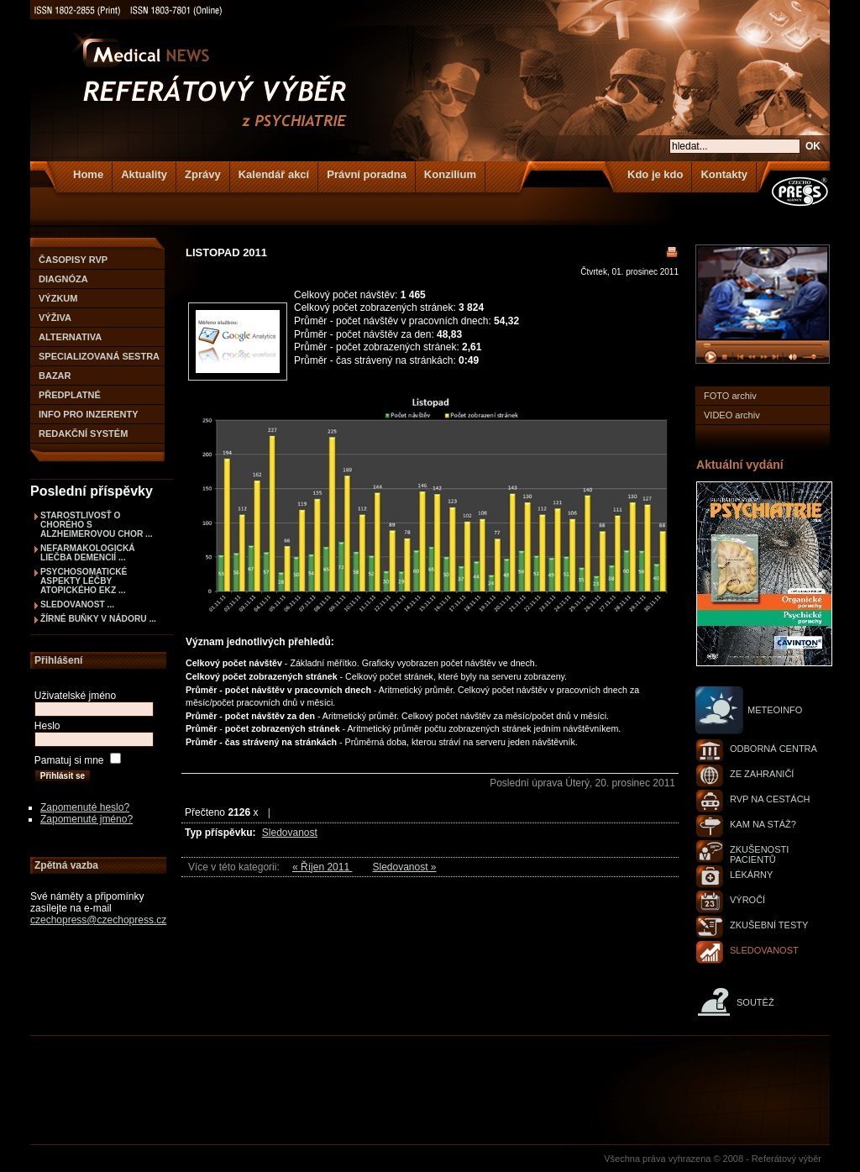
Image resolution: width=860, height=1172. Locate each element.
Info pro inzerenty (89, 414)
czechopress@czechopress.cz (98, 920)
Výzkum (58, 298)
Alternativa (70, 337)
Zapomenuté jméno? (86, 819)
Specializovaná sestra (99, 356)
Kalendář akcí (274, 174)
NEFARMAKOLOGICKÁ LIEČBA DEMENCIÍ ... (87, 553)
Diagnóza (63, 279)
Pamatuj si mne (69, 760)
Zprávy (203, 174)
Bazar (55, 376)
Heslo (47, 726)
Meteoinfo (774, 710)
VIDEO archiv (732, 415)
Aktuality (144, 174)
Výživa (55, 318)
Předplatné (70, 395)
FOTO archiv (730, 396)
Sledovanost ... (77, 604)
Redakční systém (83, 433)
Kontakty (723, 174)
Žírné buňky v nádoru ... (98, 618)
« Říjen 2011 (322, 867)
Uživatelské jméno (75, 696)
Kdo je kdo (655, 174)
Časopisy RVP (73, 260)
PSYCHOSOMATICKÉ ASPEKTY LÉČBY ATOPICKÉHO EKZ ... (83, 581)
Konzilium (450, 174)
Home (88, 174)
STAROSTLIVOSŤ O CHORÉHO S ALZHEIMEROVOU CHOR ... (96, 525)
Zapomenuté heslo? (84, 807)
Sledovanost (289, 832)
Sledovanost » (404, 867)
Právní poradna (366, 174)
